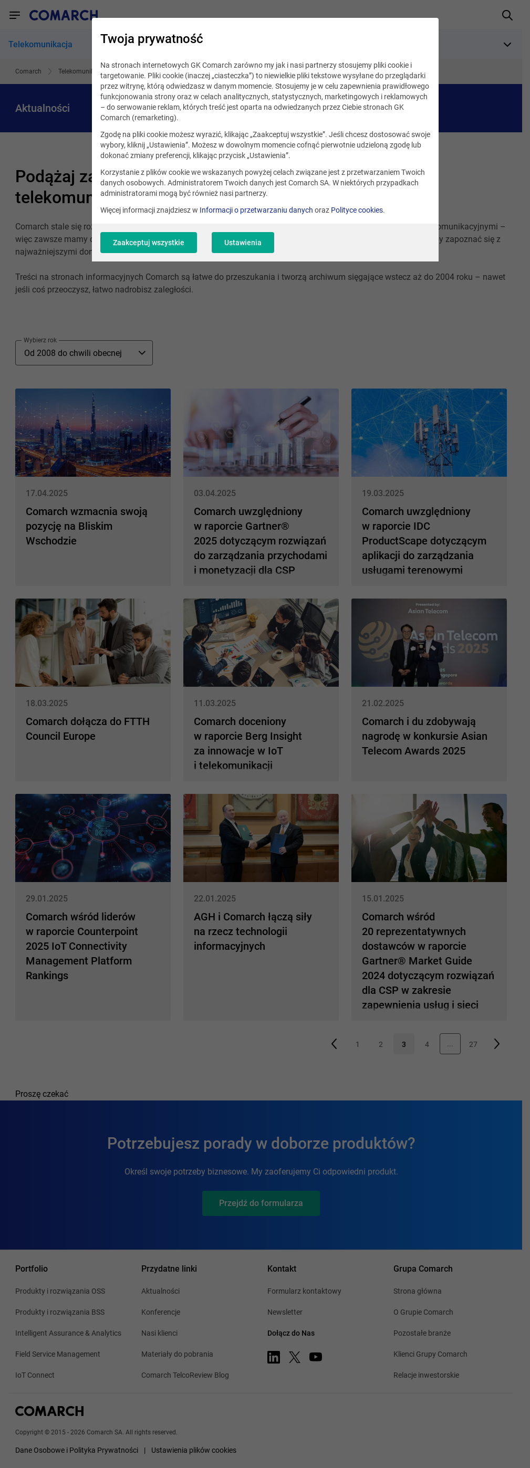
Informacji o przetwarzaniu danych (256, 210)
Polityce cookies (357, 210)
